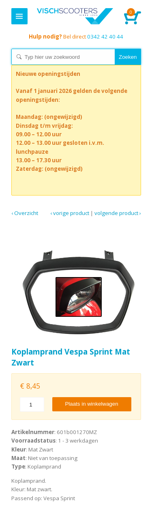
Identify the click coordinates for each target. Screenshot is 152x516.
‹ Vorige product (69, 213)
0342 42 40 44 (76, 36)
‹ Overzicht (24, 213)
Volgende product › (117, 213)
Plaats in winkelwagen (91, 404)
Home (75, 16)
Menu (19, 16)
